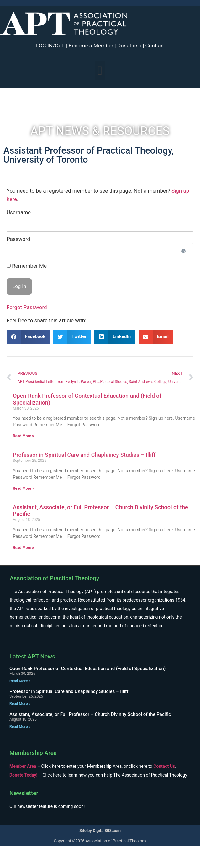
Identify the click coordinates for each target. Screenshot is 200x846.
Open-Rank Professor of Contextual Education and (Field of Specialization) (87, 668)
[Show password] (183, 250)
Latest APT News (32, 656)
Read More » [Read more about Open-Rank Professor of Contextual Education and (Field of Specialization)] (23, 436)
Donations (129, 45)
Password (18, 239)
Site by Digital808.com (100, 830)
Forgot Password (27, 307)
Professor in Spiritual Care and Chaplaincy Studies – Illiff (84, 454)
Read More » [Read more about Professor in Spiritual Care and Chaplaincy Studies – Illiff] (23, 488)
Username (19, 212)
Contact (154, 45)
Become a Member (90, 45)
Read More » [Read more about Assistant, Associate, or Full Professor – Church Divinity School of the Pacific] (23, 547)
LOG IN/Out (49, 45)
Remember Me (27, 266)
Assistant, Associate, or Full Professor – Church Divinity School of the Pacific (90, 714)
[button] (100, 70)
